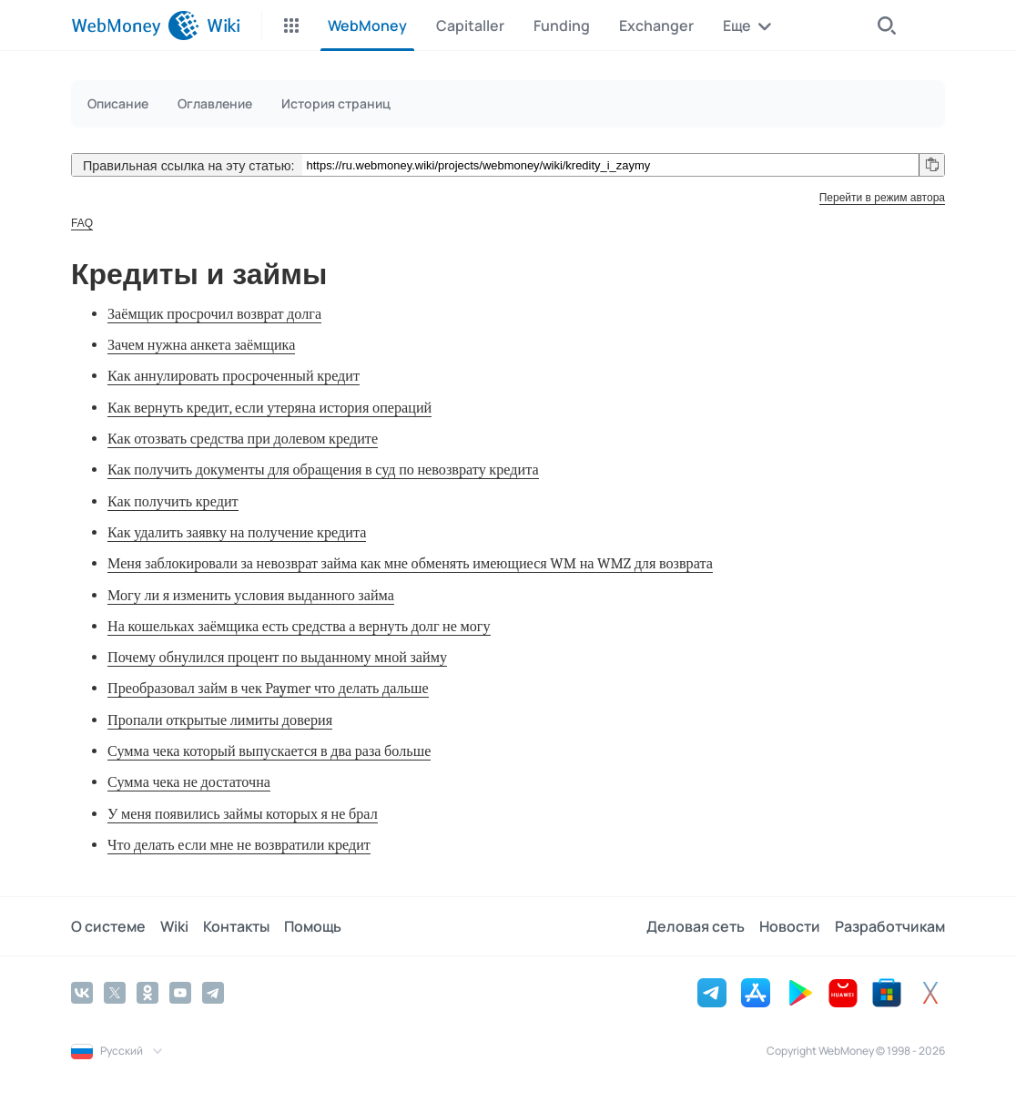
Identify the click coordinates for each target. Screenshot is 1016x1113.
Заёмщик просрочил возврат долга (214, 313)
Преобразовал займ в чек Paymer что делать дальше (268, 688)
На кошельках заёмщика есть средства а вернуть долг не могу (299, 626)
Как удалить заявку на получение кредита (236, 532)
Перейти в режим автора (882, 197)
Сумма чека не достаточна (188, 782)
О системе (108, 926)
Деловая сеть (695, 926)
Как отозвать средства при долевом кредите (242, 438)
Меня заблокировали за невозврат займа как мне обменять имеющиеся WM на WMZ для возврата (410, 563)
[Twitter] (115, 993)
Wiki (174, 926)
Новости (789, 926)
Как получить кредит (173, 501)
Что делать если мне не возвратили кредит (239, 844)
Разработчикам (890, 926)
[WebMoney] (135, 25)
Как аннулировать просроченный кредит (233, 375)
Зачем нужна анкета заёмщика (201, 344)
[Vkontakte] (82, 993)
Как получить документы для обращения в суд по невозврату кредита (323, 469)
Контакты (236, 926)
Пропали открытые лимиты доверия (219, 720)
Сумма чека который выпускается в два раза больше (269, 751)
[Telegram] (213, 993)
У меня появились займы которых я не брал (242, 813)
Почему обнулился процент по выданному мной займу (277, 657)
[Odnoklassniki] (147, 993)
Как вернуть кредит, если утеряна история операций (269, 407)
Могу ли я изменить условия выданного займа (250, 595)
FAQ (82, 223)
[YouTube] (180, 993)
